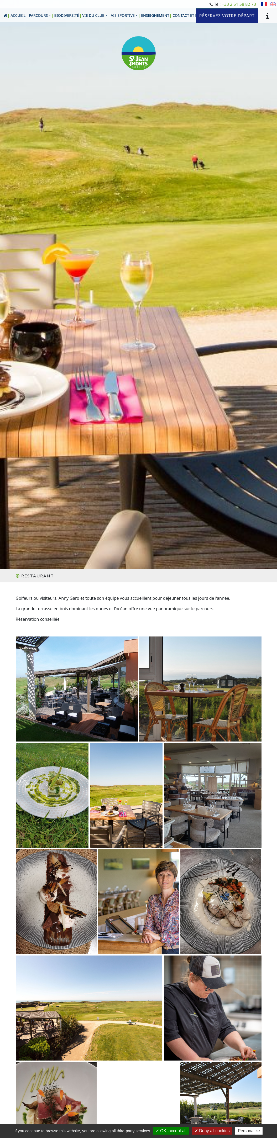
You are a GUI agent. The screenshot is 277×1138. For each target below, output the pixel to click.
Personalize (249, 1131)
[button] (40, 15)
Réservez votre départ (227, 16)
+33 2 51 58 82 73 (239, 4)
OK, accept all (171, 1131)
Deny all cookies (212, 1131)
